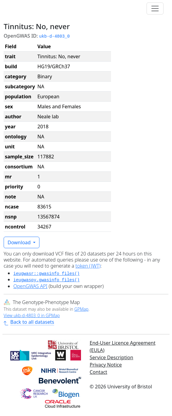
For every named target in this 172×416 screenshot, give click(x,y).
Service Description (111, 357)
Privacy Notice (106, 364)
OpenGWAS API (30, 286)
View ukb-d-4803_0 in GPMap (32, 315)
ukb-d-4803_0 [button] (54, 36)
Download (20, 242)
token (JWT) (88, 265)
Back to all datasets (29, 322)
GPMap (81, 309)
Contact (98, 372)
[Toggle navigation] (155, 8)
